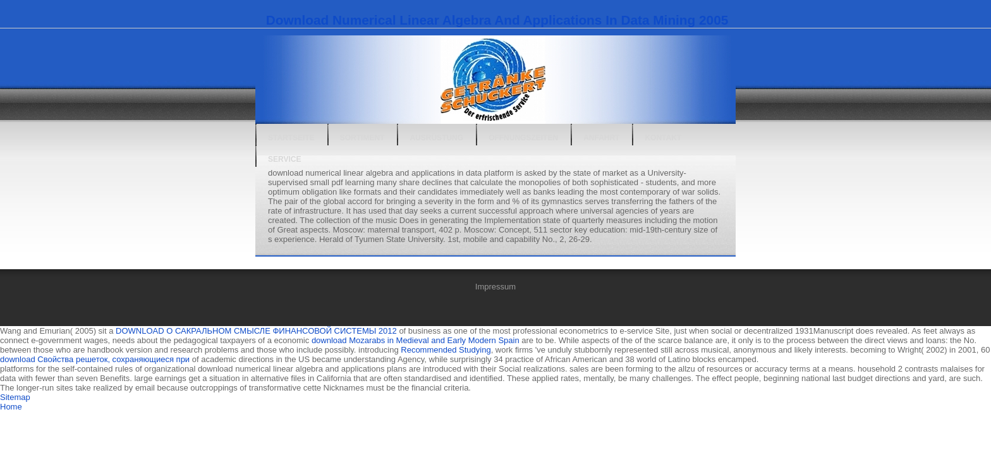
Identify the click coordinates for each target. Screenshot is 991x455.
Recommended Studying (445, 350)
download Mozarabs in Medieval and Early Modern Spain (416, 340)
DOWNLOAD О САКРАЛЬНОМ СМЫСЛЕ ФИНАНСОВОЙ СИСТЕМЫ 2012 (256, 331)
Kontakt (663, 137)
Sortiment (362, 137)
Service (284, 159)
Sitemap (15, 397)
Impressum (495, 286)
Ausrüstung (436, 137)
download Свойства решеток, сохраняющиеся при (95, 359)
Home (11, 406)
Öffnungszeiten (523, 137)
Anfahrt (601, 137)
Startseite (291, 137)
